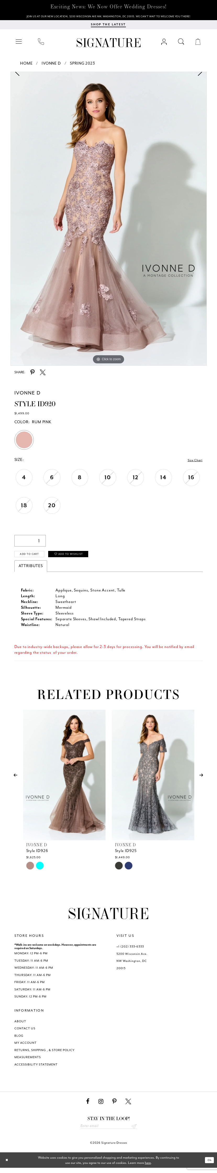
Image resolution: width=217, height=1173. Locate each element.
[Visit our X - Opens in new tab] (128, 1105)
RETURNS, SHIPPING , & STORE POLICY (44, 1054)
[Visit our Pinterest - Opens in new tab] (114, 1105)
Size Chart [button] (193, 462)
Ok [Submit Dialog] (208, 1165)
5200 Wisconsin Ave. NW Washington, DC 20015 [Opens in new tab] (131, 965)
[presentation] (64, 778)
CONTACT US (24, 1032)
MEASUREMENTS (27, 1061)
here (148, 1167)
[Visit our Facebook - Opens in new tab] (88, 1105)
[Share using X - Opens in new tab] (43, 374)
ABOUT (20, 1025)
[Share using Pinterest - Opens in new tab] (32, 374)
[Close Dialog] (8, 1165)
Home (26, 65)
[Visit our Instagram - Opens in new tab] (100, 1105)
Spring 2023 (82, 65)
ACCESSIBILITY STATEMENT (36, 1068)
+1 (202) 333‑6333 (130, 950)
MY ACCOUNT (25, 1046)
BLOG (19, 1039)
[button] (18, 44)
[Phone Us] (41, 44)
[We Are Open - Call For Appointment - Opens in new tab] (108, 17)
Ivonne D (51, 65)
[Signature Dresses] (108, 44)
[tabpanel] (109, 221)
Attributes (31, 569)
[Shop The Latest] (108, 26)
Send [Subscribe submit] (133, 1130)
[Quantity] (30, 543)
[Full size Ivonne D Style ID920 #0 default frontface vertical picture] (109, 221)
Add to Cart (33, 558)
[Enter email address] (109, 1130)
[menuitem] (18, 44)
